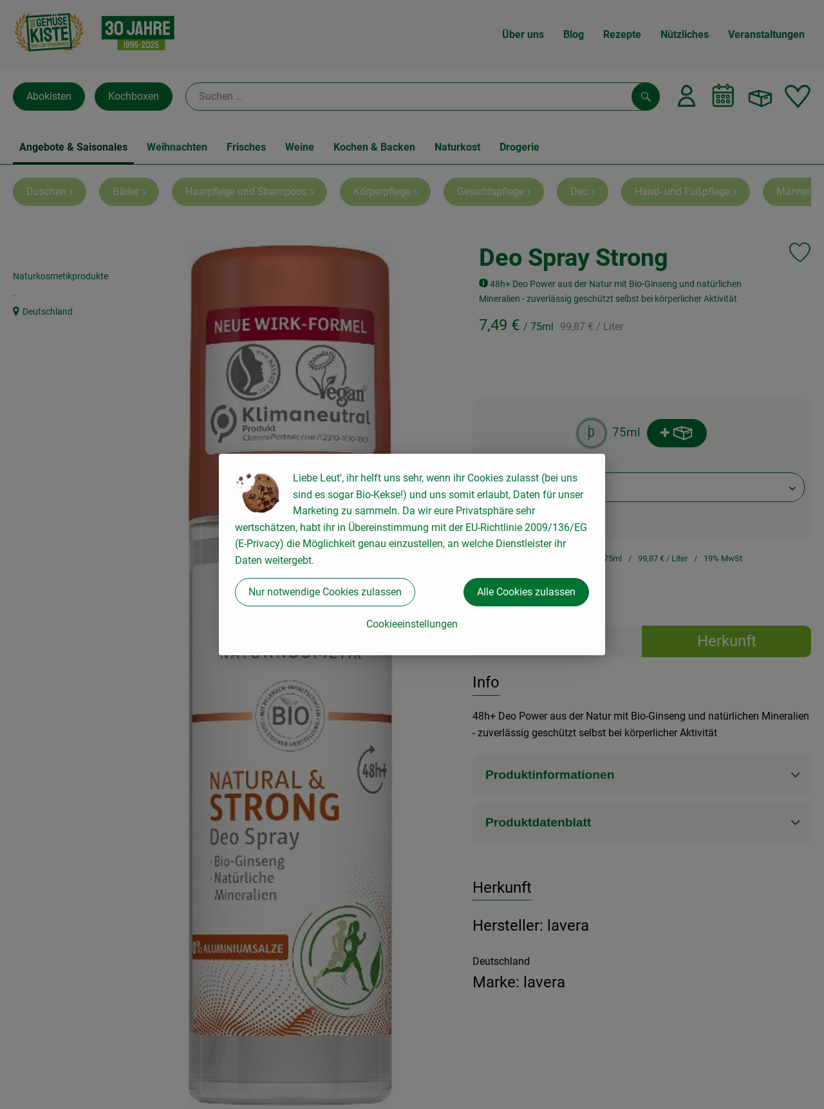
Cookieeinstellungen (412, 624)
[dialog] (412, 554)
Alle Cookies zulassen (526, 592)
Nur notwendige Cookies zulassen (325, 592)
